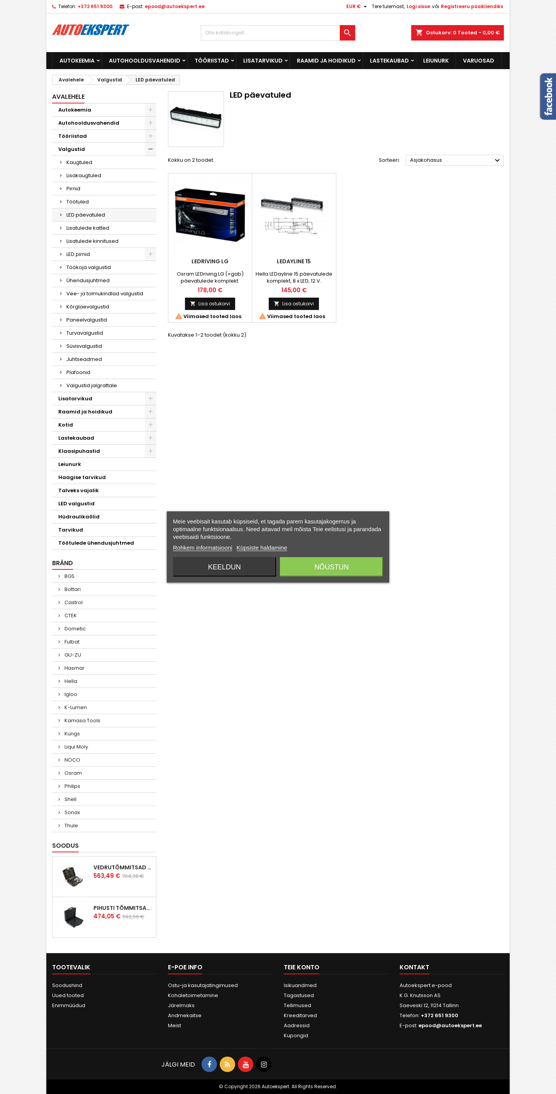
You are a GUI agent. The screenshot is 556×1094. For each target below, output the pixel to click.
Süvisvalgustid (84, 346)
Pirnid (73, 188)
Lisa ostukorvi (210, 303)
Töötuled (77, 201)
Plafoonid (78, 372)
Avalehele (68, 96)
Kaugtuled (79, 162)
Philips (71, 786)
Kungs (71, 733)
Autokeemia (77, 60)
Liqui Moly (75, 746)
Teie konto (301, 967)
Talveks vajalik (78, 490)
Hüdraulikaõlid (79, 516)
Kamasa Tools (81, 720)
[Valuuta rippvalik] (357, 6)
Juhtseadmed (84, 359)
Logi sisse (418, 6)
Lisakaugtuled (83, 175)
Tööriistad (212, 60)
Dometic (74, 628)
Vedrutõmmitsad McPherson (123, 867)
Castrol (73, 602)
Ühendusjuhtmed (88, 280)
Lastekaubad (389, 60)
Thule (70, 825)
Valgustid (71, 149)
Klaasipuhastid (79, 451)
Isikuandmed (300, 985)
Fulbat (71, 641)
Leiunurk (436, 60)
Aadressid (297, 1025)
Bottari (72, 589)
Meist (174, 1025)
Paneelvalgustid (86, 319)
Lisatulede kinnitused (92, 241)
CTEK (70, 615)
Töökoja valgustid (88, 267)
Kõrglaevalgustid (87, 306)
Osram (72, 773)
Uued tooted (68, 995)
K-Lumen (75, 707)
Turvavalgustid (84, 333)
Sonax (71, 812)
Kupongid (296, 1035)
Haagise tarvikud (82, 477)
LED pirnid (78, 254)
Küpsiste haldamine (262, 547)
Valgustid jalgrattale (91, 385)
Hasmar (74, 668)
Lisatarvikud (263, 60)
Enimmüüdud (68, 1005)
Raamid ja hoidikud (326, 60)
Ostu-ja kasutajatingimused (203, 985)
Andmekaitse (185, 1015)
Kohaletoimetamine (193, 995)
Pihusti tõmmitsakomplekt (123, 908)
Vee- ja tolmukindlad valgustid (104, 293)
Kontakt (414, 967)
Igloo (70, 694)
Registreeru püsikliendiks (472, 6)
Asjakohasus (456, 160)
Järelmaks (181, 1005)
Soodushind (67, 985)
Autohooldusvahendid (144, 60)
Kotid (65, 424)
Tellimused (297, 1005)
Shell (69, 799)
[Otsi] (278, 33)
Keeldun (224, 567)
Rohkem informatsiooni (202, 547)
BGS (69, 576)
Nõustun (331, 567)
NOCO (71, 760)
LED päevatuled (85, 214)
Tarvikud (70, 529)
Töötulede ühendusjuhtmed (96, 543)
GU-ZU (72, 655)
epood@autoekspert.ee (175, 6)
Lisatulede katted (87, 228)
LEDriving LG (210, 261)
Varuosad (478, 60)
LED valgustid (76, 503)
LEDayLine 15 (294, 261)
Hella (70, 681)
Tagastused (299, 995)
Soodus (65, 845)
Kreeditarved (300, 1015)
